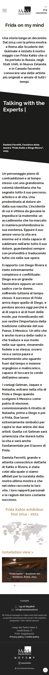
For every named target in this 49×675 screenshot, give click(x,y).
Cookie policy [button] (32, 637)
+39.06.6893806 (27, 606)
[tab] (14, 585)
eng (45, 10)
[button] (4, 10)
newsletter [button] (41, 13)
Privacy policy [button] (17, 637)
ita (45, 6)
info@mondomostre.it (27, 609)
